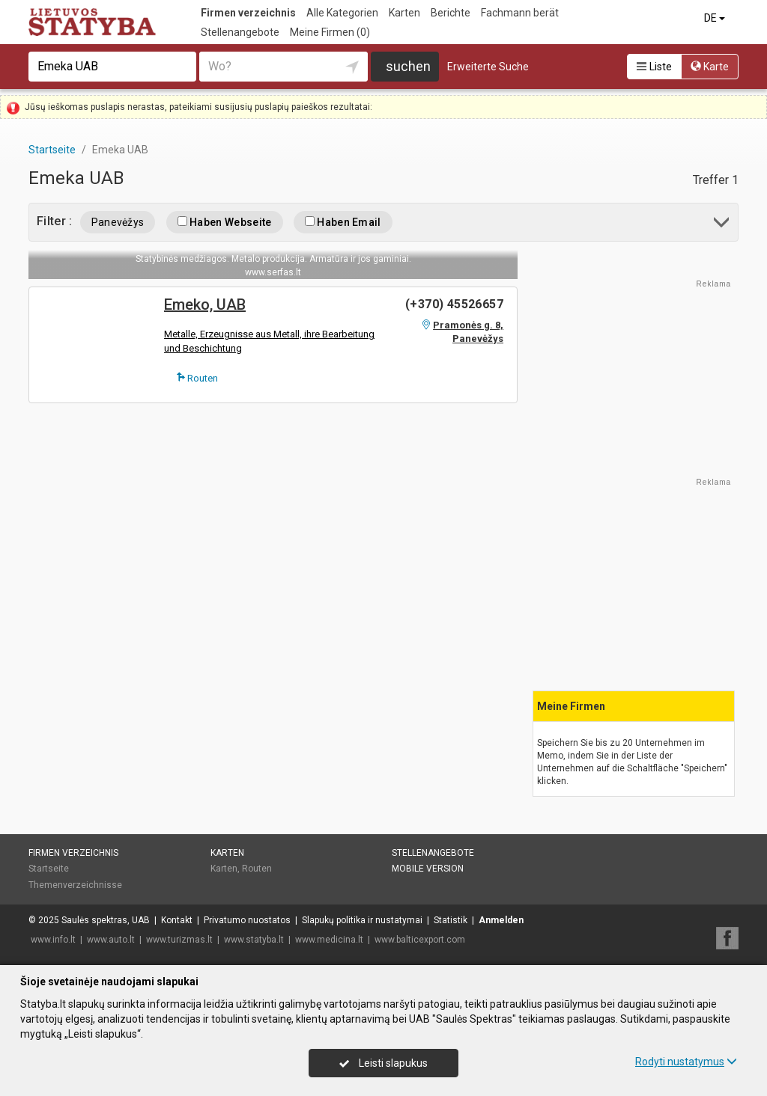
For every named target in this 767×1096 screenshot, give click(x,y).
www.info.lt (53, 939)
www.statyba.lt (254, 939)
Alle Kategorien (342, 13)
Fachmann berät (520, 13)
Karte (710, 67)
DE (715, 18)
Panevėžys (118, 222)
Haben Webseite (225, 222)
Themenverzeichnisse (75, 885)
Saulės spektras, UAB (105, 920)
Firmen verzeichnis (248, 13)
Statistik (450, 920)
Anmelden (501, 920)
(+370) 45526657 (454, 304)
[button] (722, 225)
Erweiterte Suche (488, 67)
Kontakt (176, 920)
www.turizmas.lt (179, 939)
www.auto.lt (111, 939)
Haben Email (343, 222)
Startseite (48, 868)
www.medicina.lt (329, 939)
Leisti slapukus (383, 1063)
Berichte (450, 13)
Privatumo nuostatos (247, 920)
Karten (404, 13)
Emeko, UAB (205, 304)
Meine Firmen (330, 32)
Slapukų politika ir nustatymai (362, 920)
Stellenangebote (240, 32)
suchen (408, 66)
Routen (197, 378)
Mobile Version (428, 868)
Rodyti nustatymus (686, 1062)
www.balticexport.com (420, 939)
